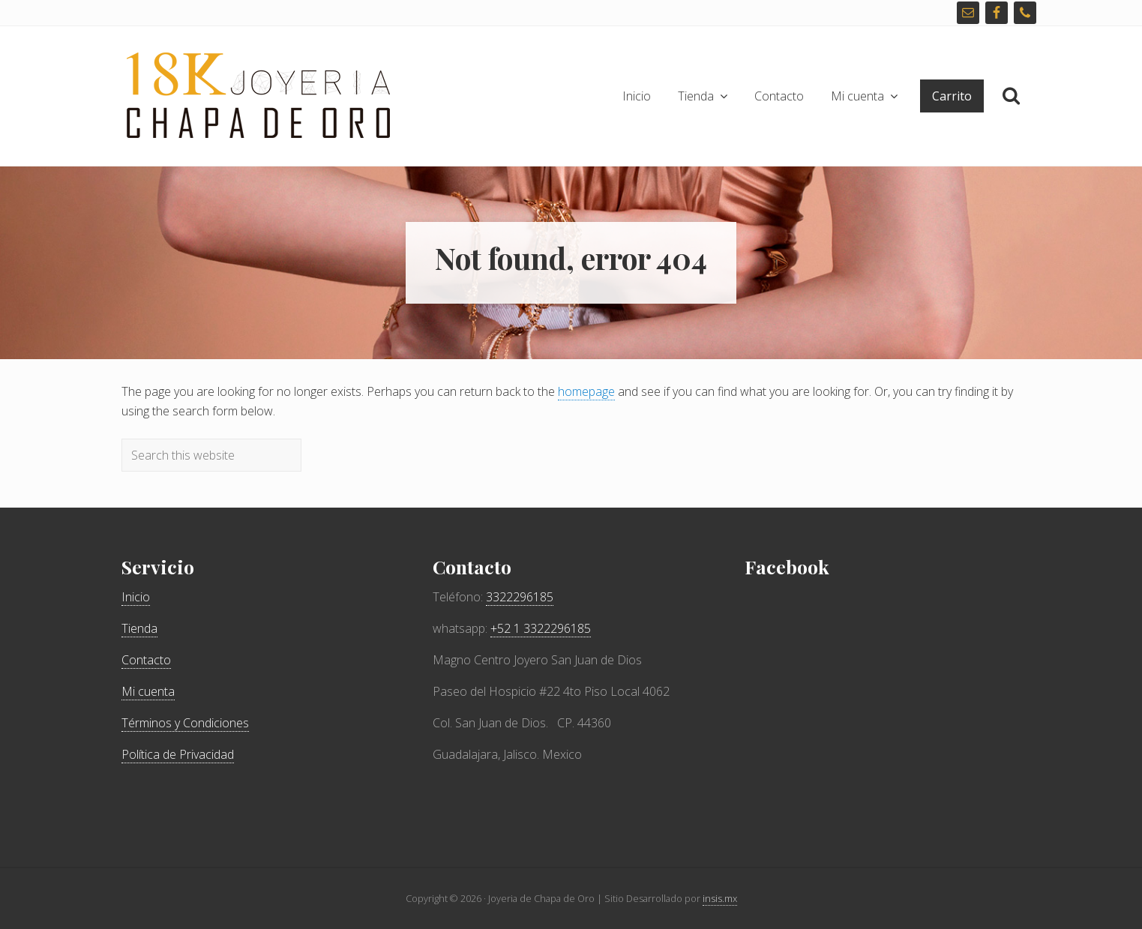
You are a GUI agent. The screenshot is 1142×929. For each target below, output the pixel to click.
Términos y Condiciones (185, 723)
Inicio (135, 597)
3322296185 (519, 597)
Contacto (146, 660)
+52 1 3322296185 (540, 628)
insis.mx (720, 898)
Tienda (139, 628)
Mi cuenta (148, 691)
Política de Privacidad (177, 754)
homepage (586, 391)
